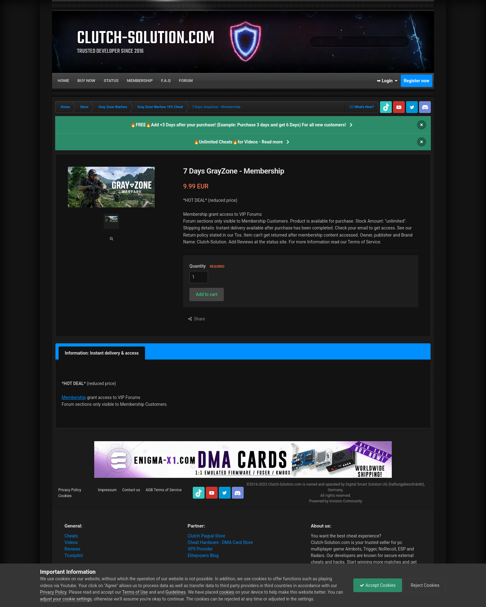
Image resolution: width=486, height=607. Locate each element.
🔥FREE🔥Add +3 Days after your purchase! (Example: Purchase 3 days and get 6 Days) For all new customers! (238, 124)
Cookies (65, 496)
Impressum (107, 490)
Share (196, 318)
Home (63, 80)
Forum (186, 80)
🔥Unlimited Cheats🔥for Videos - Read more (238, 141)
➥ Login (387, 81)
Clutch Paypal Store (206, 535)
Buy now (86, 80)
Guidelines (176, 592)
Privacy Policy (69, 490)
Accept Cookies (377, 585)
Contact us (131, 490)
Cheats (71, 535)
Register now (416, 80)
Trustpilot (73, 555)
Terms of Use (135, 592)
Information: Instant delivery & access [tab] (102, 353)
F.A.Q (166, 80)
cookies (226, 592)
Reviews (72, 548)
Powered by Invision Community (335, 501)
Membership (139, 80)
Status (111, 80)
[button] (206, 294)
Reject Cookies (425, 585)
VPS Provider (200, 548)
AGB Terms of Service (164, 490)
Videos (71, 542)
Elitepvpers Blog (203, 555)
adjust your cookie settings (66, 598)
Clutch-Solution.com (285, 484)
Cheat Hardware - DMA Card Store (220, 542)
